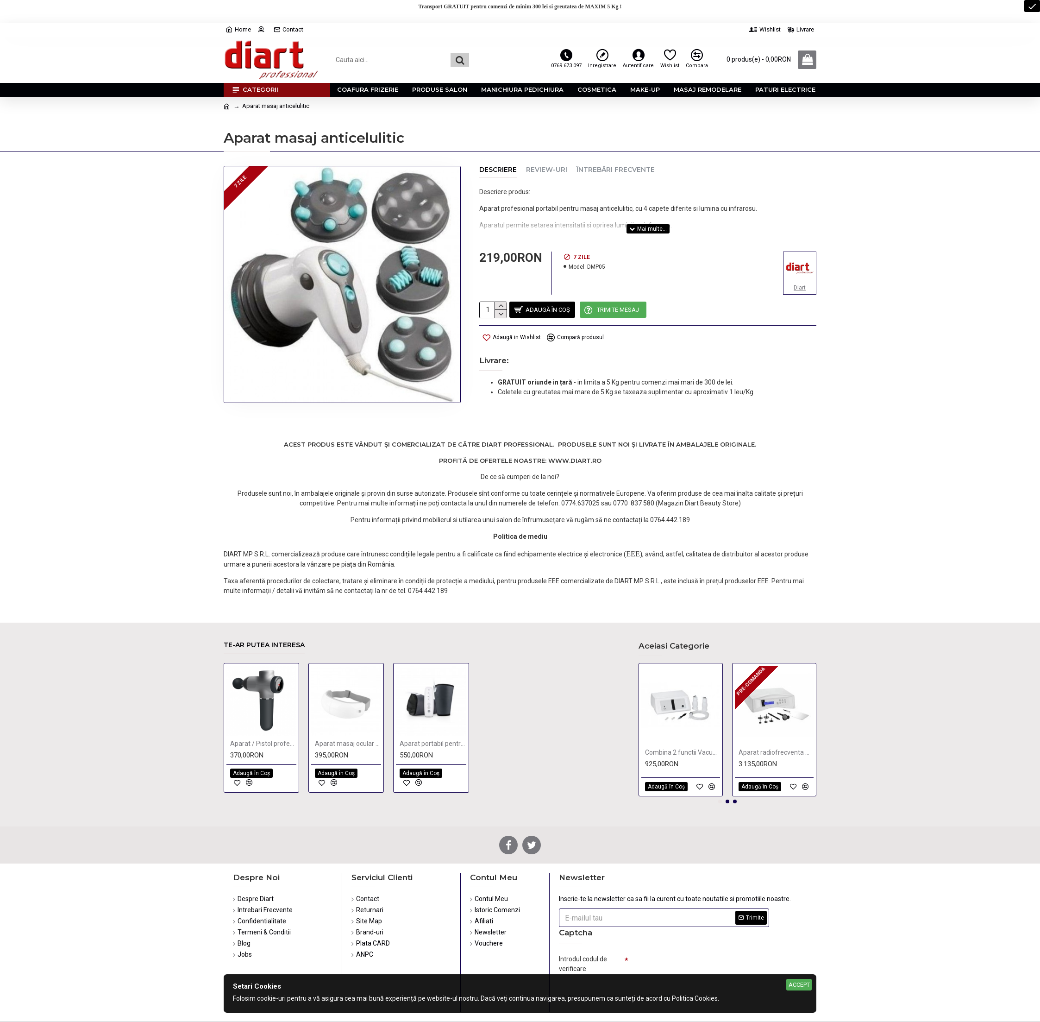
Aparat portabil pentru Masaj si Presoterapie (433, 711)
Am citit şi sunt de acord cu (619, 968)
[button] (720, 769)
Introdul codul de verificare (583, 931)
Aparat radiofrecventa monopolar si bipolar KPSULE (776, 720)
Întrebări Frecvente (615, 170)
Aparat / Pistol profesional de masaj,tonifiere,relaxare (263, 711)
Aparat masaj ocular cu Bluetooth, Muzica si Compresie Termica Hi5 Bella (348, 711)
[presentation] (693, 936)
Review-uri (546, 170)
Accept (799, 984)
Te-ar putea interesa (264, 614)
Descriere (498, 170)
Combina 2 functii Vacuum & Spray (682, 720)
